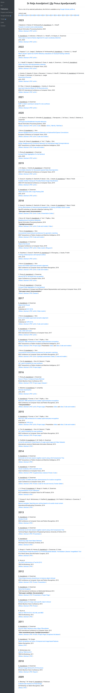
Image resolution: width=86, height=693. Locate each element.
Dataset (35, 293)
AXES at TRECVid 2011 (25, 652)
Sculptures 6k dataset (53, 634)
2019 (36, 15)
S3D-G (48, 126)
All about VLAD (22, 519)
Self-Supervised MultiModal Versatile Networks (32, 121)
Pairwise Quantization (24, 390)
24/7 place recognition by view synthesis (30, 363)
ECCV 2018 (29, 309)
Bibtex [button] (21, 31)
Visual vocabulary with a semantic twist (30, 469)
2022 (24, 15)
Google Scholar (6, 16)
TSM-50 (53, 126)
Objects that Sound (24, 244)
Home (2, 2)
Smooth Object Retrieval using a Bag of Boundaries (33, 628)
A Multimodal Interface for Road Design (30, 684)
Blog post (49, 248)
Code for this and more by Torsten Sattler (50, 483)
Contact (3, 26)
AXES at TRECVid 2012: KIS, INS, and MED (30, 613)
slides (51, 345)
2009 (77, 15)
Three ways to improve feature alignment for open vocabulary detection (39, 38)
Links (2, 22)
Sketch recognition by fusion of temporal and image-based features (38, 641)
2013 (60, 15)
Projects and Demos (7, 12)
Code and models (42, 136)
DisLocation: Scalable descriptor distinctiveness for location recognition (39, 479)
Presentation (37, 534)
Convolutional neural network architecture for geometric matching (38, 233)
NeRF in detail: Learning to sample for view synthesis (34, 104)
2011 (69, 15)
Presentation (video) (47, 213)
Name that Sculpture (24, 589)
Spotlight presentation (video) (46, 356)
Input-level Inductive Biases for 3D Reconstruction (33, 88)
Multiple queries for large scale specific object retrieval (34, 602)
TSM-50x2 (59, 126)
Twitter (3, 19)
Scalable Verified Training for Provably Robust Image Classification (38, 181)
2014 (56, 15)
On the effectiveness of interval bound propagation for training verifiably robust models (44, 207)
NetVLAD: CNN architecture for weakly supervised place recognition (38, 341)
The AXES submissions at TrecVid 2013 (30, 562)
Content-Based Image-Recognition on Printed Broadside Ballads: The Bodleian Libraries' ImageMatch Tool (49, 551)
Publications (7, 9)
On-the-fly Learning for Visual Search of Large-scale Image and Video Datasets (41, 442)
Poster (50, 473)
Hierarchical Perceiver (24, 77)
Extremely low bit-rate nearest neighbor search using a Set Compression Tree (41, 458)
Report (35, 672)
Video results (41, 248)
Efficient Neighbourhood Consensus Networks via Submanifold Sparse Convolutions (43, 132)
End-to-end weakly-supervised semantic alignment (33, 265)
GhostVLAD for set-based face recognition (31, 276)
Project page (37, 345)
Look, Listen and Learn (25, 331)
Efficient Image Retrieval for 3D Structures (30, 668)
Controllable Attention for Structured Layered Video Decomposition (38, 170)
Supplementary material (40, 473)
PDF (31, 31)
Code (38, 126)
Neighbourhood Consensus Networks (29, 220)
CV (1, 5)
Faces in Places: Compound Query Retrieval (31, 379)
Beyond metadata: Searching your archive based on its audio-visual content (40, 503)
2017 (44, 15)
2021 (28, 15)
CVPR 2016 (29, 422)
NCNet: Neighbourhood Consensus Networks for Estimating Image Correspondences (43, 143)
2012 (65, 15)
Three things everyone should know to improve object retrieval (36, 578)
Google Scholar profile (67, 9)
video (57, 345)
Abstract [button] (26, 31)
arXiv (35, 31)
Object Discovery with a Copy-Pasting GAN (31, 191)
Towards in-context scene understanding (30, 27)
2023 (20, 15)
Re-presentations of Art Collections (28, 490)
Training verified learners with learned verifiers (32, 255)
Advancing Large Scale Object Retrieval (30, 541)
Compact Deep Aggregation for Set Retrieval (31, 154)
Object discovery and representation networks (32, 64)
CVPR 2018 (29, 322)
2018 (40, 15)
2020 (32, 15)
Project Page (46, 595)
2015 (52, 15)
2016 (48, 15)
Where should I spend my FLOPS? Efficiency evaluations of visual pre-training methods (44, 53)
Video (50, 226)
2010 (73, 15)
